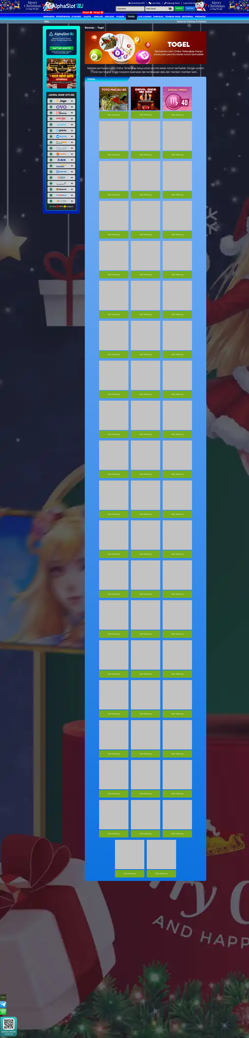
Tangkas (158, 16)
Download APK (136, 3)
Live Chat (155, 3)
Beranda (49, 16)
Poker (120, 16)
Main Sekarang (114, 115)
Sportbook (63, 16)
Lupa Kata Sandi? (191, 3)
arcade (109, 16)
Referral (187, 16)
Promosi (200, 16)
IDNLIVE (98, 16)
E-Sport (76, 16)
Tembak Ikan (172, 16)
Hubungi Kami (172, 3)
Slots (87, 16)
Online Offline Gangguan (61, 206)
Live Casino (144, 16)
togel (131, 16)
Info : (47, 21)
